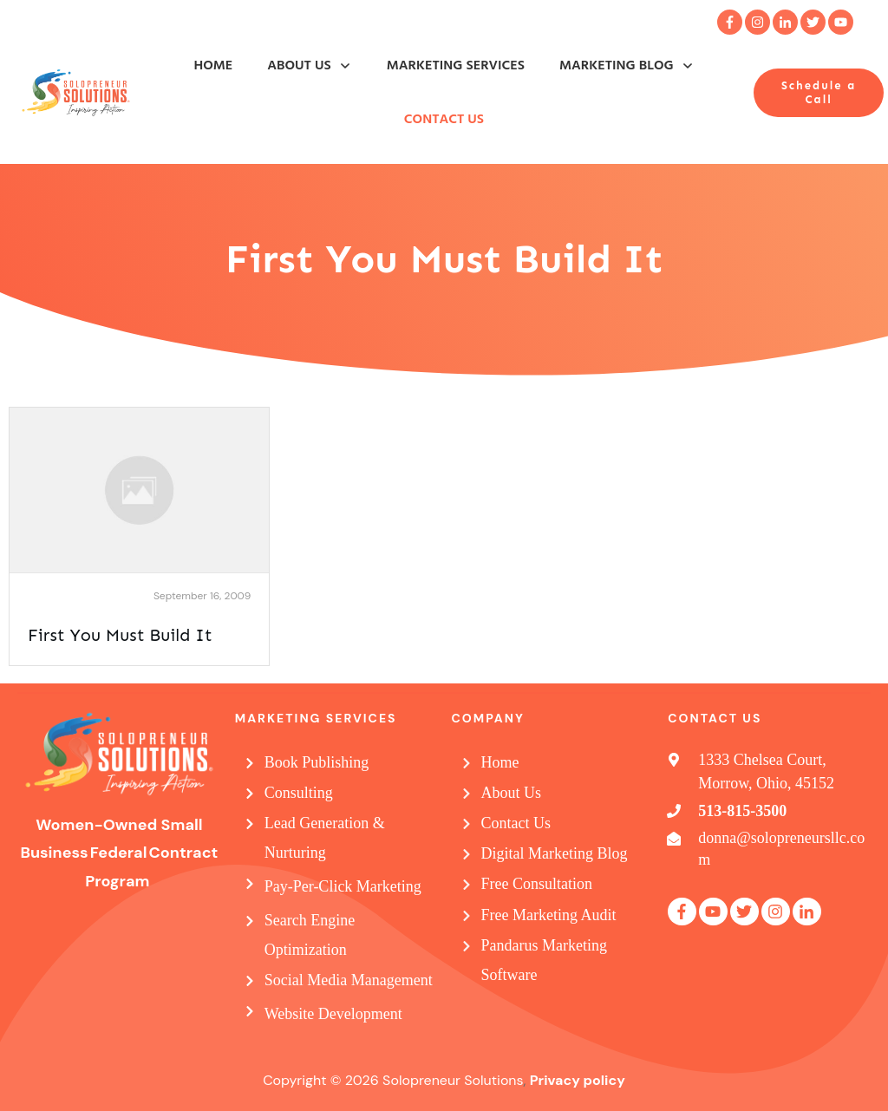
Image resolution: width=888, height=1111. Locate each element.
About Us (511, 792)
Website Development (333, 1014)
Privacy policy (577, 1080)
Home (500, 762)
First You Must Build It (120, 634)
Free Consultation (537, 883)
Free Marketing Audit (549, 915)
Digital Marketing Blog (554, 853)
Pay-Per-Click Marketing (342, 886)
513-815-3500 (742, 811)
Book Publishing (316, 762)
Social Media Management (348, 980)
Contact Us (516, 823)
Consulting (298, 792)
